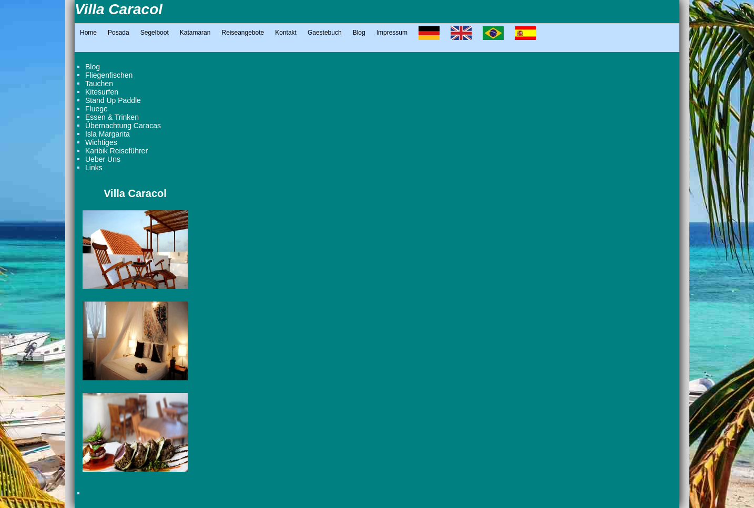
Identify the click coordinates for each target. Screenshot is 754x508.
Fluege (96, 109)
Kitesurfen (101, 92)
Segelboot (154, 32)
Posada (118, 32)
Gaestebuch (325, 32)
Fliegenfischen (109, 75)
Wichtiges (101, 142)
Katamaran (195, 32)
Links (94, 167)
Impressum (391, 32)
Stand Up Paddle (113, 100)
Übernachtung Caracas (123, 125)
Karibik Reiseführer (116, 151)
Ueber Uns (102, 159)
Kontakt (286, 32)
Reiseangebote (242, 32)
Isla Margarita (107, 134)
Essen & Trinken (112, 117)
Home (88, 32)
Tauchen (99, 83)
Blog (359, 32)
